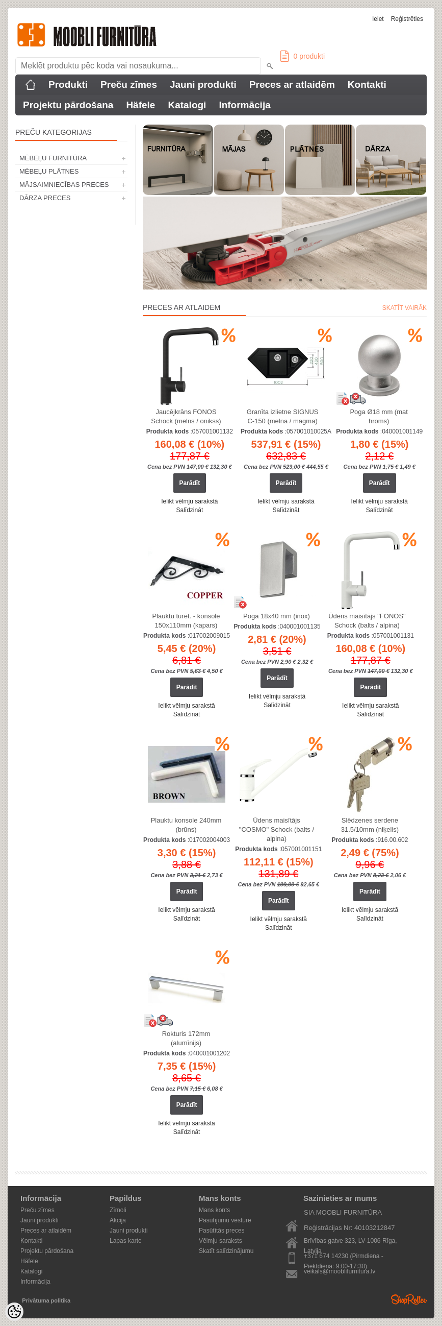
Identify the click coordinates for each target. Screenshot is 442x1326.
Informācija (244, 105)
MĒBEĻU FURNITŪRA (53, 158)
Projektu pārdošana (68, 105)
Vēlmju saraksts (220, 1240)
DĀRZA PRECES (44, 198)
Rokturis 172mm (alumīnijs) (186, 1038)
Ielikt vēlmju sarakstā (189, 501)
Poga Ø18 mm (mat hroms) (378, 416)
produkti (302, 56)
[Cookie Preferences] (14, 1312)
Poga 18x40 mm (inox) (276, 616)
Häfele (140, 105)
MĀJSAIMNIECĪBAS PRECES (64, 184)
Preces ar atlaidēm (292, 84)
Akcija (118, 1220)
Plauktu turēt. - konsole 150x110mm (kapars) (186, 620)
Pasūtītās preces (221, 1230)
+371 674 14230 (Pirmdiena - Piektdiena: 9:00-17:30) (343, 1256)
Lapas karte (126, 1240)
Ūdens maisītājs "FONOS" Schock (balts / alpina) (367, 620)
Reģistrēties (407, 18)
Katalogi (187, 105)
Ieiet (378, 18)
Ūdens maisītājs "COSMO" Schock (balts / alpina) (276, 829)
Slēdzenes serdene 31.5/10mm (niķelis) (370, 824)
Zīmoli (118, 1210)
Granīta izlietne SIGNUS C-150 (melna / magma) (283, 416)
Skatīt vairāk (404, 307)
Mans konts (214, 1210)
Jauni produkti (203, 84)
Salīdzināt (189, 510)
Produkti (68, 84)
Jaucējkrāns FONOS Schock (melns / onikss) (186, 416)
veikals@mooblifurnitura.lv (339, 1271)
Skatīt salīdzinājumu (226, 1251)
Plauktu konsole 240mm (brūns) (186, 824)
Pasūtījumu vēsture (225, 1220)
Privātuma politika (46, 1300)
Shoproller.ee (409, 1299)
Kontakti (367, 84)
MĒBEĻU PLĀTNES (49, 171)
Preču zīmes (128, 84)
